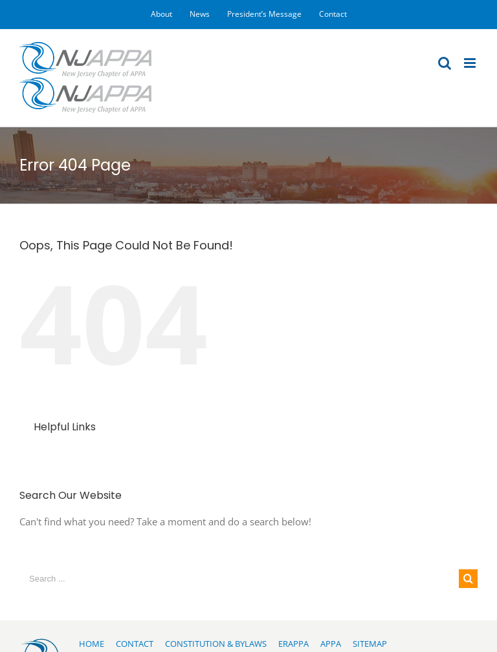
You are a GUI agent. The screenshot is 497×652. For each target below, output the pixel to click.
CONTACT (134, 643)
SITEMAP (370, 643)
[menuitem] (161, 14)
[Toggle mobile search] (444, 63)
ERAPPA (293, 643)
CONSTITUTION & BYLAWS (216, 643)
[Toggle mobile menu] (471, 63)
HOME (91, 643)
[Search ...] (239, 578)
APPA (330, 643)
